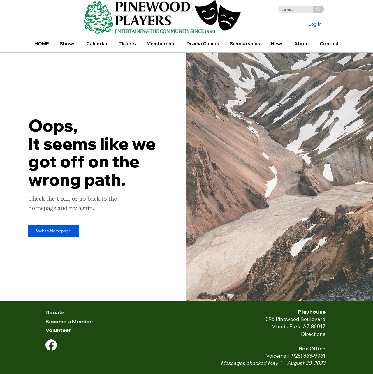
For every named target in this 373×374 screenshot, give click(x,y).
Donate (54, 312)
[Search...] (291, 10)
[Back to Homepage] (53, 231)
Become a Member (69, 321)
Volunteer (58, 330)
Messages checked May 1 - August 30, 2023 (273, 363)
